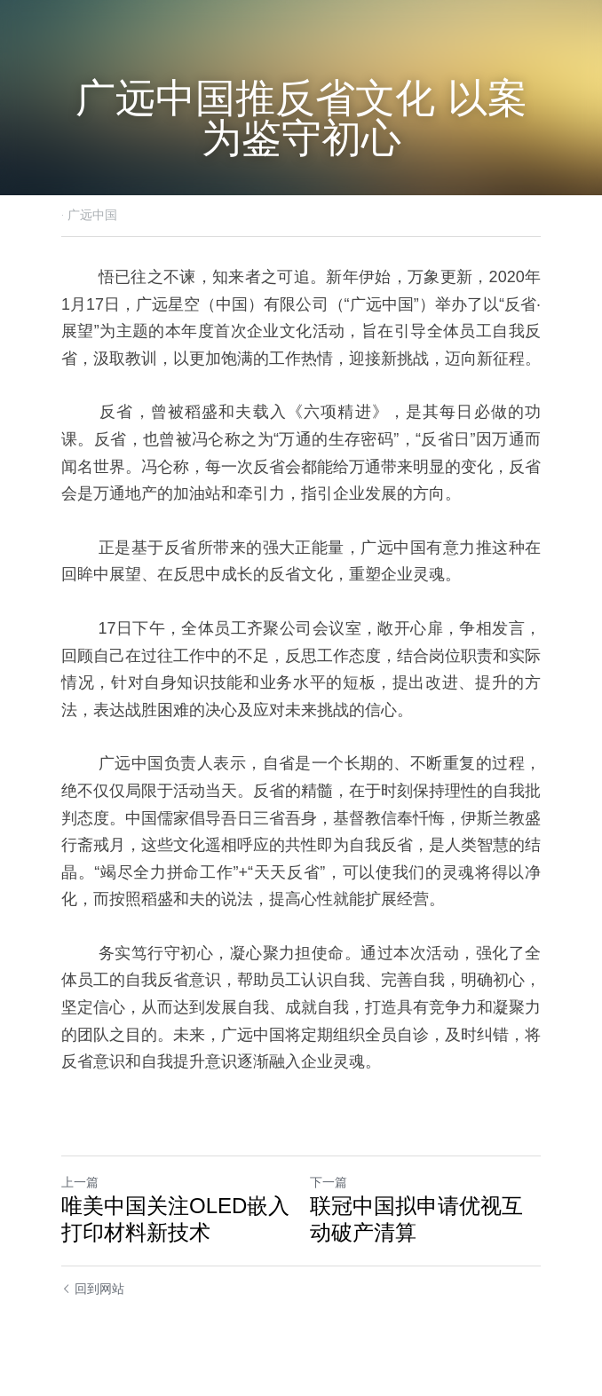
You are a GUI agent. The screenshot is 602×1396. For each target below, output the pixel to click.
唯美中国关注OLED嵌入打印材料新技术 (175, 1219)
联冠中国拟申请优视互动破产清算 (416, 1219)
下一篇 (328, 1182)
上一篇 (80, 1182)
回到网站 (92, 1289)
